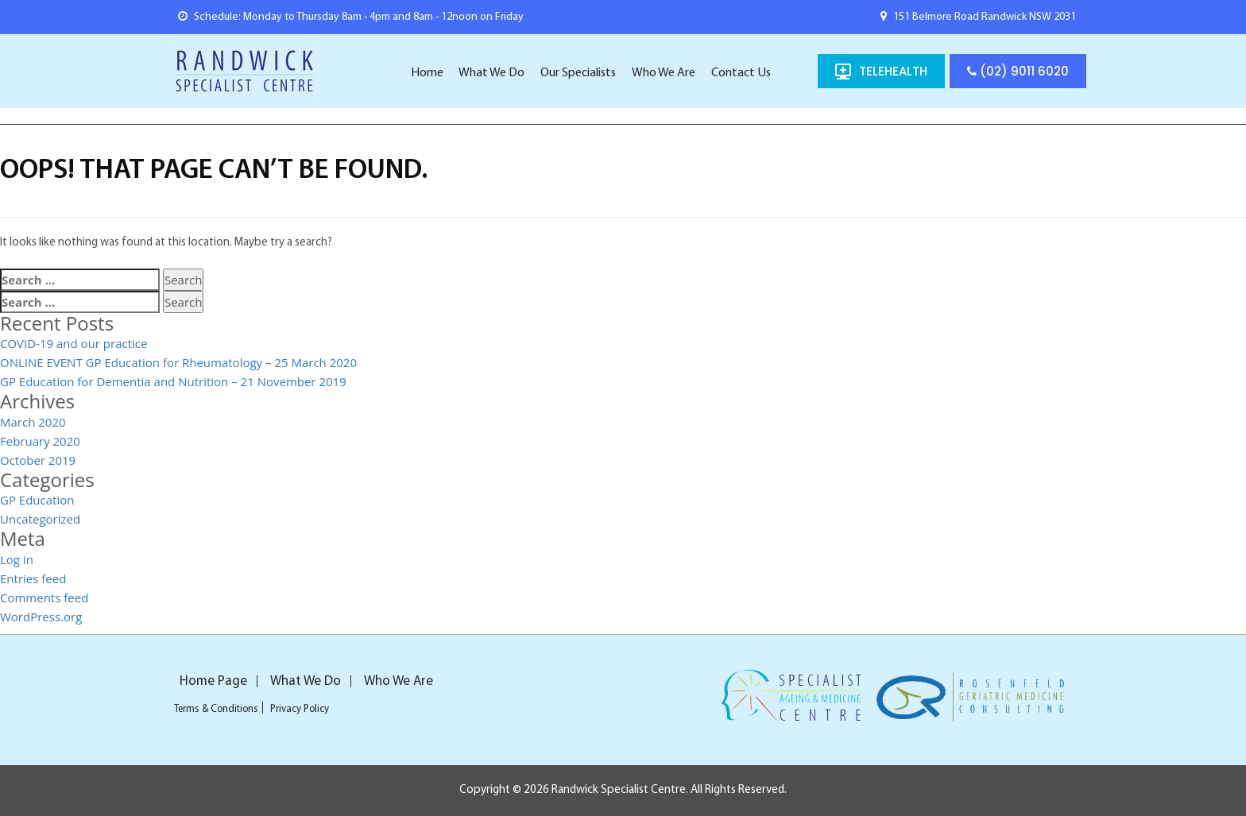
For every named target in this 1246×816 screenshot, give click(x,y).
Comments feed (44, 597)
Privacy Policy (299, 709)
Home (427, 73)
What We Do (491, 73)
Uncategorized (40, 519)
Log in (16, 559)
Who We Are (663, 73)
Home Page (213, 681)
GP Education (37, 500)
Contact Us (741, 73)
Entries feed (33, 578)
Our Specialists (578, 73)
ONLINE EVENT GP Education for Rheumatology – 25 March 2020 (178, 362)
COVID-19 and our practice (73, 343)
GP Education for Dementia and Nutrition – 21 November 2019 (173, 381)
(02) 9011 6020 (1018, 71)
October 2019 (37, 460)
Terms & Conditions (216, 709)
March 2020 (33, 422)
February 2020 (40, 441)
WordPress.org (41, 617)
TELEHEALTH (893, 71)
